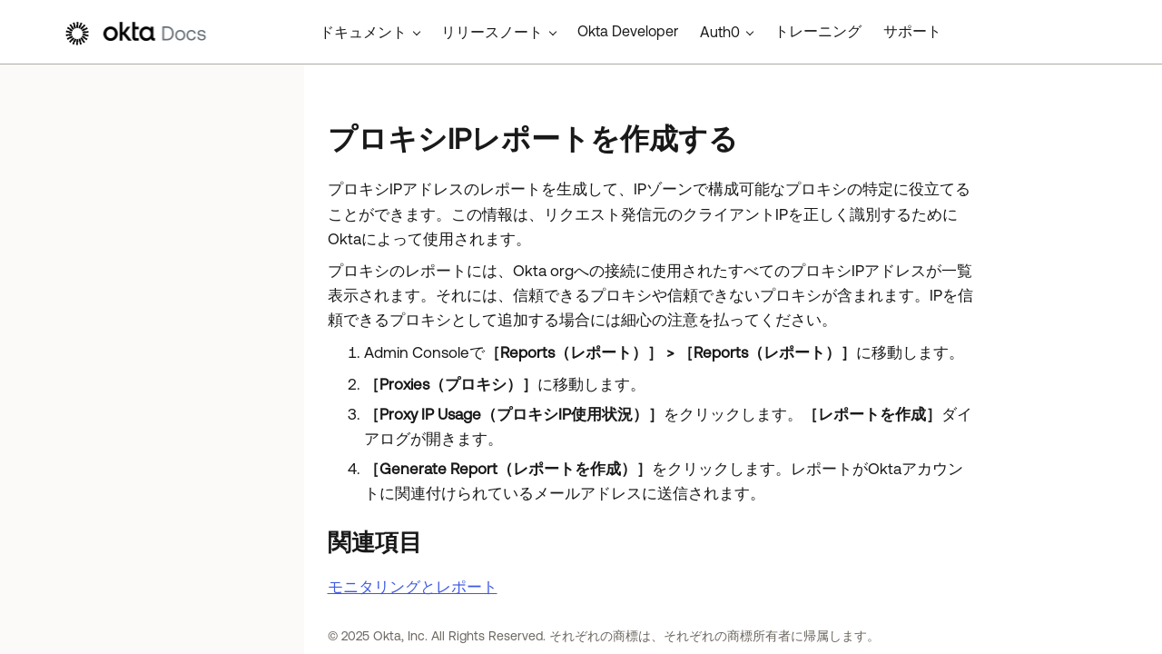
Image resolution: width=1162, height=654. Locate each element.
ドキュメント (363, 32)
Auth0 (720, 32)
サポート (912, 31)
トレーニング (818, 31)
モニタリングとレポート (412, 587)
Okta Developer (627, 31)
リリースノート (492, 32)
